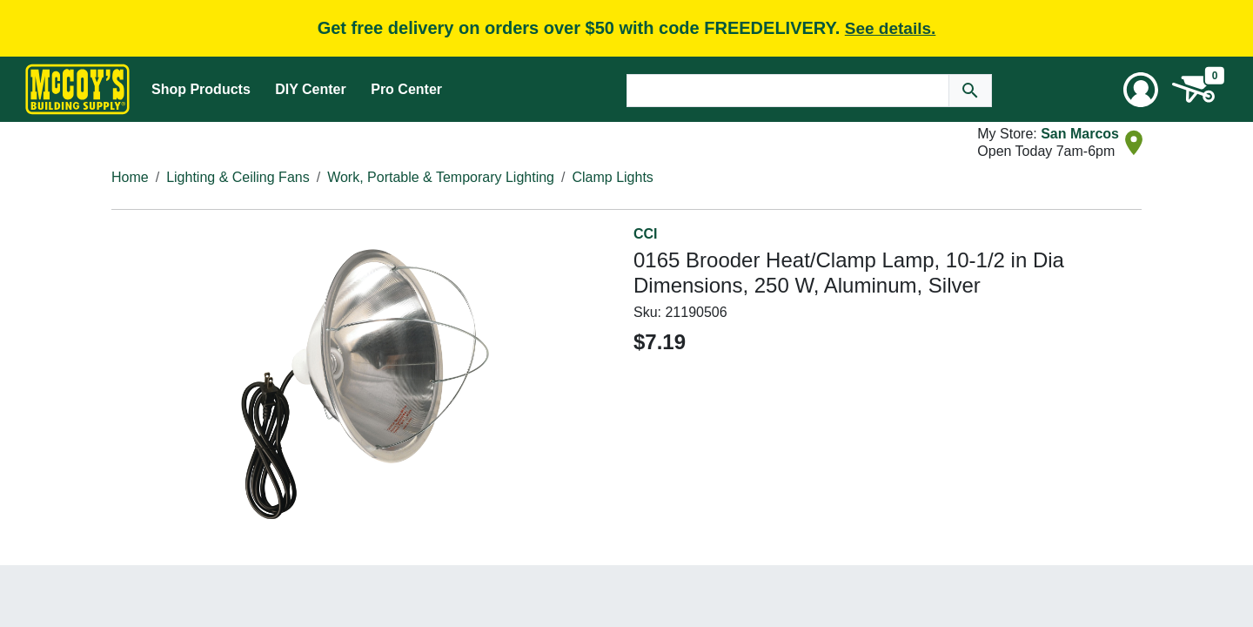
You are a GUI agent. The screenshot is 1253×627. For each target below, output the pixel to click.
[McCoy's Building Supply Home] (77, 89)
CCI (645, 233)
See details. (890, 28)
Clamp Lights (612, 177)
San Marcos (1080, 133)
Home (130, 177)
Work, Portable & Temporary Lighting (440, 177)
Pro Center (406, 89)
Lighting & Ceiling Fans (238, 177)
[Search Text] (787, 90)
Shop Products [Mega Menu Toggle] (201, 89)
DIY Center (310, 89)
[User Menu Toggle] (1140, 89)
